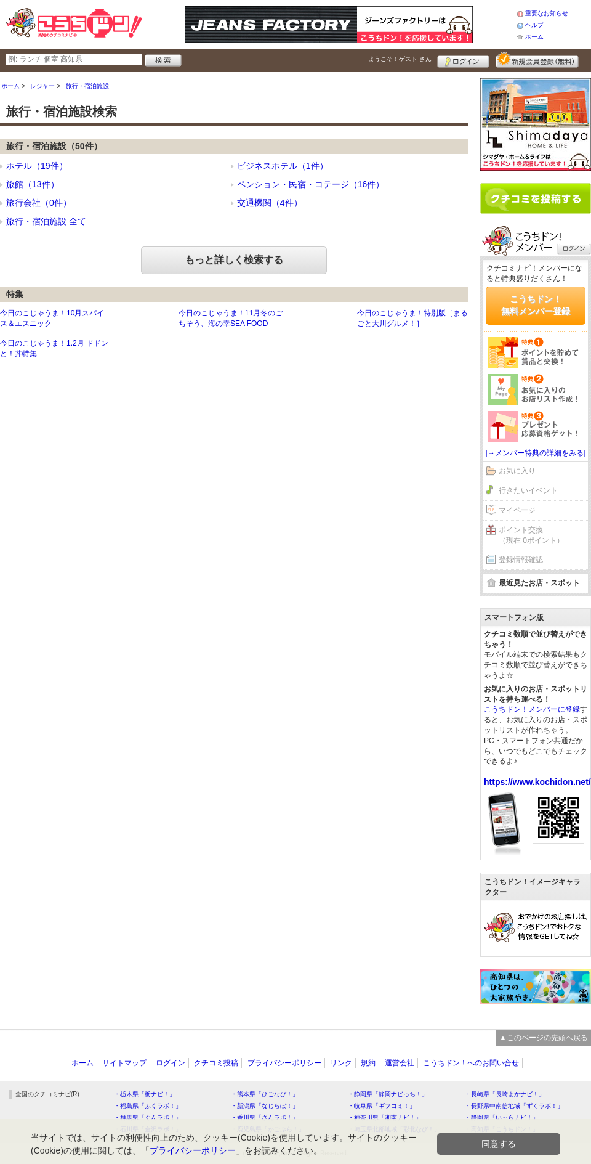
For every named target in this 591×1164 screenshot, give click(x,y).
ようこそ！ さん (400, 58)
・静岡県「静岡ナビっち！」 (388, 1094)
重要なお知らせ (546, 13)
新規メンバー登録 (537, 60)
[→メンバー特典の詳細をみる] (536, 453)
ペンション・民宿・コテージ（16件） (311, 184)
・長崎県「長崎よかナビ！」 (505, 1094)
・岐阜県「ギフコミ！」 (382, 1105)
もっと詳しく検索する (234, 259)
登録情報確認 (521, 559)
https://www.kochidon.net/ (537, 782)
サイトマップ (124, 1063)
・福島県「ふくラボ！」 (148, 1105)
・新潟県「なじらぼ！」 (265, 1105)
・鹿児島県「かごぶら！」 (268, 1129)
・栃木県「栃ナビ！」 (144, 1094)
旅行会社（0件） (38, 203)
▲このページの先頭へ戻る (543, 1037)
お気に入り (517, 470)
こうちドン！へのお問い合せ (471, 1063)
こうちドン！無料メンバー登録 (535, 305)
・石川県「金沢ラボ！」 (148, 1129)
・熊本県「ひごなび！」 (265, 1094)
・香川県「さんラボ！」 (265, 1117)
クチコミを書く (535, 198)
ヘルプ (534, 25)
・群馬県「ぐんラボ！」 (148, 1117)
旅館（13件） (32, 184)
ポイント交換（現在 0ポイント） (531, 535)
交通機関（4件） (269, 203)
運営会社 (399, 1063)
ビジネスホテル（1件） (282, 166)
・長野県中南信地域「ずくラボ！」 (514, 1105)
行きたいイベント (528, 490)
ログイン (463, 60)
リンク (341, 1063)
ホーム (534, 36)
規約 (368, 1063)
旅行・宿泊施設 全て (46, 221)
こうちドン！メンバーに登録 (532, 709)
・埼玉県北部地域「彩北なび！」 (394, 1129)
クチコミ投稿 (216, 1063)
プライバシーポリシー (284, 1063)
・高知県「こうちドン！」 (502, 1129)
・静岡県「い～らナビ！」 (502, 1117)
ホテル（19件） (37, 166)
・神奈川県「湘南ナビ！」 (385, 1117)
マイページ (517, 510)
